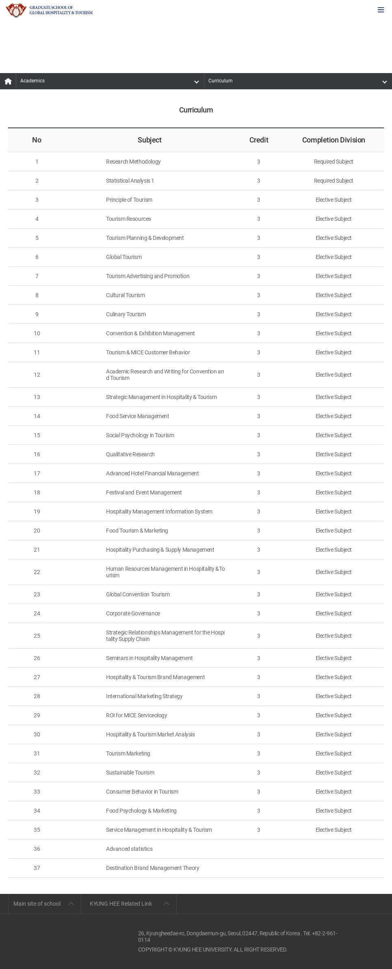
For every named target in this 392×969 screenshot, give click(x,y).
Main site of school (37, 903)
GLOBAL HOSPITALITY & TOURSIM (49, 10)
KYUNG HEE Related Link (121, 903)
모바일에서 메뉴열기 (381, 10)
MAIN (8, 81)
